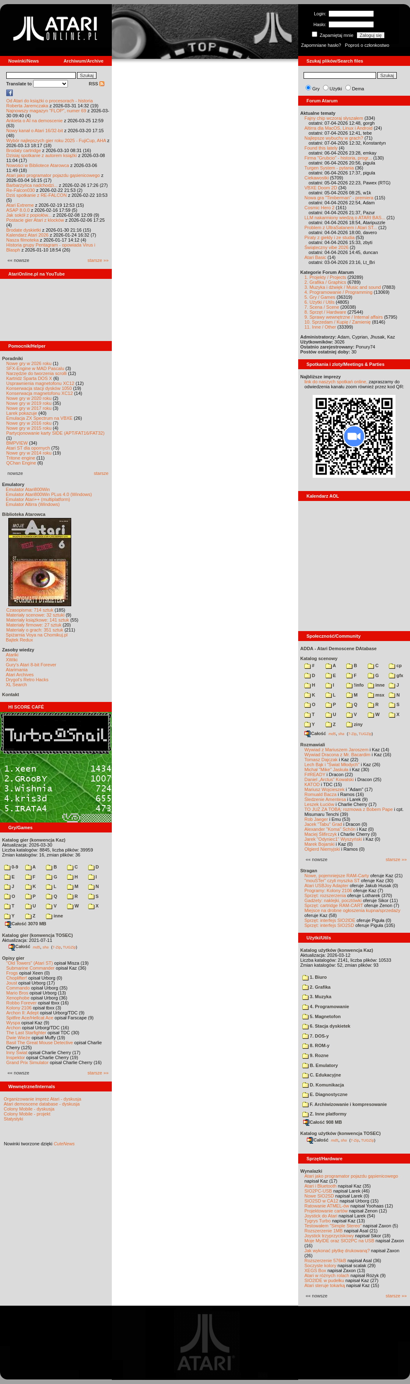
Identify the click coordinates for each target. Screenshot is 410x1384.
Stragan (308, 870)
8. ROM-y (316, 1045)
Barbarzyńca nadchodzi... (32, 185)
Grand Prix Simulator (27, 1062)
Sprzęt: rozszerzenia (325, 895)
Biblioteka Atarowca (24, 514)
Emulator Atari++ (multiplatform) (38, 499)
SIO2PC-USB (318, 1190)
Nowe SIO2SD (319, 1195)
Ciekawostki (316, 177)
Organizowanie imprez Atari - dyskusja (42, 1098)
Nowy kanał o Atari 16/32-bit (34, 130)
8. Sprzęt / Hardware (325, 312)
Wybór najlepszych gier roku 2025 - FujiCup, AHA (56, 140)
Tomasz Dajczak (321, 759)
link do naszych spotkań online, (335, 381)
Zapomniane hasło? (321, 45)
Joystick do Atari (320, 1215)
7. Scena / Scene (321, 307)
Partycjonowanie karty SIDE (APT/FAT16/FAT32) (55, 433)
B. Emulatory (320, 1065)
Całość (19, 946)
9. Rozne (315, 1055)
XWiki (11, 659)
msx (376, 694)
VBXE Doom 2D (320, 187)
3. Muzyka (316, 996)
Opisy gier (13, 958)
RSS (96, 83)
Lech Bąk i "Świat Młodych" (331, 764)
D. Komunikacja (323, 1084)
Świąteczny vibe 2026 (326, 247)
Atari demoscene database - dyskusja (42, 1103)
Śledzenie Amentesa (325, 799)
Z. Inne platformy (324, 1113)
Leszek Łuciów (319, 804)
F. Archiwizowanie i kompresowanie (344, 1104)
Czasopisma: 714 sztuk (29, 609)
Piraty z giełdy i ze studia (329, 237)
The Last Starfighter (26, 1032)
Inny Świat (16, 1052)
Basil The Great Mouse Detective (39, 1042)
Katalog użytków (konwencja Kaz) (336, 950)
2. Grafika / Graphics (325, 282)
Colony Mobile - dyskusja (29, 1108)
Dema (358, 88)
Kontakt (10, 694)
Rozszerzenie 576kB (325, 1260)
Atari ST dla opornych (28, 447)
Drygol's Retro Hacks (27, 679)
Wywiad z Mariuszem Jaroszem (336, 749)
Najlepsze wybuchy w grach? (333, 137)
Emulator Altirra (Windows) (33, 504)
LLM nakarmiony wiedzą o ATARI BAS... (344, 217)
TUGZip (69, 947)
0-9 (11, 866)
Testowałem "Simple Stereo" (333, 1225)
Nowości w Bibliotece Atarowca (37, 165)
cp (395, 665)
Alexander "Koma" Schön (329, 829)
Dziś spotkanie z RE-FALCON (36, 195)
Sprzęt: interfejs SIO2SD (329, 925)
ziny (354, 724)
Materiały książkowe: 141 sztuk (37, 619)
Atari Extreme (20, 205)
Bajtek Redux (19, 639)
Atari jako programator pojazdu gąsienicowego (53, 175)
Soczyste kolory (320, 1265)
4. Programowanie (325, 1006)
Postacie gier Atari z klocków (35, 220)
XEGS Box (315, 1270)
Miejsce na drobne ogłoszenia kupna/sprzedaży (352, 910)
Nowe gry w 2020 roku (28, 398)
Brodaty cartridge (23, 150)
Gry (316, 88)
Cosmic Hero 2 (319, 207)
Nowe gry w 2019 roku (28, 403)
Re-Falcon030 (20, 190)
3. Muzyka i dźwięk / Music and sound (342, 287)
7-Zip (56, 947)
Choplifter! (16, 977)
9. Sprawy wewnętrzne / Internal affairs (343, 317)
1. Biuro (314, 977)
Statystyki (13, 1118)
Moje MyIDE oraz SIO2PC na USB (339, 1240)
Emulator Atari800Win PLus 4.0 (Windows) (49, 494)
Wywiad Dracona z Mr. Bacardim (337, 754)
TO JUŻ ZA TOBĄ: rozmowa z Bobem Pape (348, 809)
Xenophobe (17, 997)
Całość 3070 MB (25, 923)
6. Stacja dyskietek (326, 1025)
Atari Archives (20, 674)
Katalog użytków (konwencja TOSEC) (340, 1133)
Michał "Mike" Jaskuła (326, 769)
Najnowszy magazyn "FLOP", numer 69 (46, 110)
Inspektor (15, 1057)
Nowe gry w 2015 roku (28, 428)
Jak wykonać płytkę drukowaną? (337, 1250)
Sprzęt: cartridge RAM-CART (333, 905)
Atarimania (17, 669)
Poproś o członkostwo (367, 45)
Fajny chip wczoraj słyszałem (333, 118)
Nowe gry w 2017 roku (28, 408)
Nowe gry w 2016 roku (28, 423)
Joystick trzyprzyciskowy (329, 1235)
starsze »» (98, 260)
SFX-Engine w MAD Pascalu (35, 368)
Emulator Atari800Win (28, 489)
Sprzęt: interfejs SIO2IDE (329, 920)
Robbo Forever (21, 1002)
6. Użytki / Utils (319, 302)
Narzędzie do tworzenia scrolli (36, 373)
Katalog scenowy (319, 658)
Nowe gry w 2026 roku (28, 363)
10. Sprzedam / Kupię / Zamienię (337, 321)
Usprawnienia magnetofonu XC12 (40, 383)
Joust (11, 982)
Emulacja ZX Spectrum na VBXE (39, 418)
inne (54, 915)
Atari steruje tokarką (324, 1285)
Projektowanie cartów (326, 1210)
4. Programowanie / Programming (338, 292)
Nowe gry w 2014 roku (28, 452)
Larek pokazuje (21, 413)
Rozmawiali (312, 744)
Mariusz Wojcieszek (324, 789)
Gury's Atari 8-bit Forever (31, 664)
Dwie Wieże (18, 1037)
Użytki (336, 88)
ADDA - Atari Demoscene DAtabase (338, 648)
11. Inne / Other (320, 326)
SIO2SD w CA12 (321, 1200)
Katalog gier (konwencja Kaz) (33, 839)
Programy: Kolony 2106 (328, 890)
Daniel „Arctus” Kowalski (329, 779)
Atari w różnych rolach (326, 1275)
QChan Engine (21, 462)
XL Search (16, 684)
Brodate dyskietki (23, 229)
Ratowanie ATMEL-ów (326, 1205)
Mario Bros (17, 992)
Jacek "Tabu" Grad (323, 824)
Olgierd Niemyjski (322, 849)
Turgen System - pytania (329, 167)
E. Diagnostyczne (324, 1094)
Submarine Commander (30, 967)
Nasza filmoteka (22, 239)
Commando (18, 987)
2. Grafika (316, 987)
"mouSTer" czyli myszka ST (332, 880)
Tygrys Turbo (317, 1220)
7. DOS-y (315, 1035)
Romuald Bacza (320, 794)
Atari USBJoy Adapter (326, 885)
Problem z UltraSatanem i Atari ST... (340, 227)
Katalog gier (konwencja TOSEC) (37, 935)
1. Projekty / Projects (325, 277)
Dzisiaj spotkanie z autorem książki (41, 155)
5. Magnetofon (321, 1016)
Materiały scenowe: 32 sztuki (35, 614)
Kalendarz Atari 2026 (27, 234)
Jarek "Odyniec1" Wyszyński (333, 839)
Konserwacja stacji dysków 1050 (39, 388)
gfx (396, 675)
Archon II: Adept (23, 1012)
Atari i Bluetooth (320, 1185)
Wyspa (13, 1022)
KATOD (312, 784)
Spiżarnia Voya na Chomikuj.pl (37, 634)
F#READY (315, 774)
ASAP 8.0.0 (18, 210)
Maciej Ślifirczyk (320, 834)
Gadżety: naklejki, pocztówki (333, 900)
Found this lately (321, 147)
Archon (13, 1027)
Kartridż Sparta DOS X (29, 378)
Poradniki (12, 358)
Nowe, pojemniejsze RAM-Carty (336, 875)
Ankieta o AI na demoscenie (34, 120)
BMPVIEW (17, 442)
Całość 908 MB (322, 1122)
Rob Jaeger (316, 819)
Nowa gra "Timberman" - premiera (338, 197)
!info (355, 684)
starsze (101, 473)
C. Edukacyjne (321, 1074)
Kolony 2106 (18, 1007)
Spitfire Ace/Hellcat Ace (29, 1017)
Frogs (12, 972)
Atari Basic (315, 257)
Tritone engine (20, 457)
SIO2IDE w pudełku (324, 1280)
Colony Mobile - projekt (27, 1113)
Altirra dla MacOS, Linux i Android (338, 128)
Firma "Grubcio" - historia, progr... (338, 157)
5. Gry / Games (319, 297)
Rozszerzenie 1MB (323, 1230)
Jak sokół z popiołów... (28, 215)
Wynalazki (311, 1171)
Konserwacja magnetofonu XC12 (39, 393)
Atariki (12, 654)
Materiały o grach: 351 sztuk (34, 629)
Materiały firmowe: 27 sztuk (33, 624)
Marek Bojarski (319, 844)
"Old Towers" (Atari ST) (29, 963)
